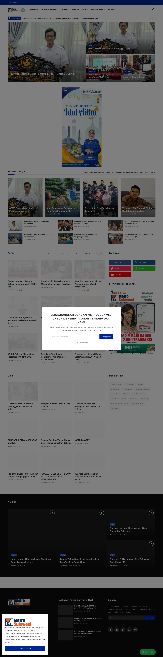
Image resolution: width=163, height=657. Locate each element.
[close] (45, 616)
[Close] (118, 310)
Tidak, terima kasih (81, 342)
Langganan (104, 337)
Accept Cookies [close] (25, 648)
